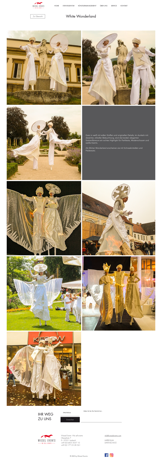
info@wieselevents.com (113, 435)
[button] (114, 5)
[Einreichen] (70, 419)
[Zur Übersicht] (37, 16)
